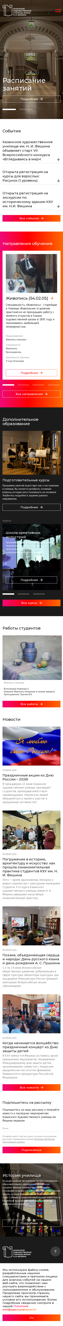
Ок (32, 1317)
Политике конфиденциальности (19, 1308)
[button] (9, 109)
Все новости (31, 1087)
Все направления (32, 394)
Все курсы (31, 603)
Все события (32, 218)
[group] (31, 315)
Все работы (31, 704)
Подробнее (31, 99)
